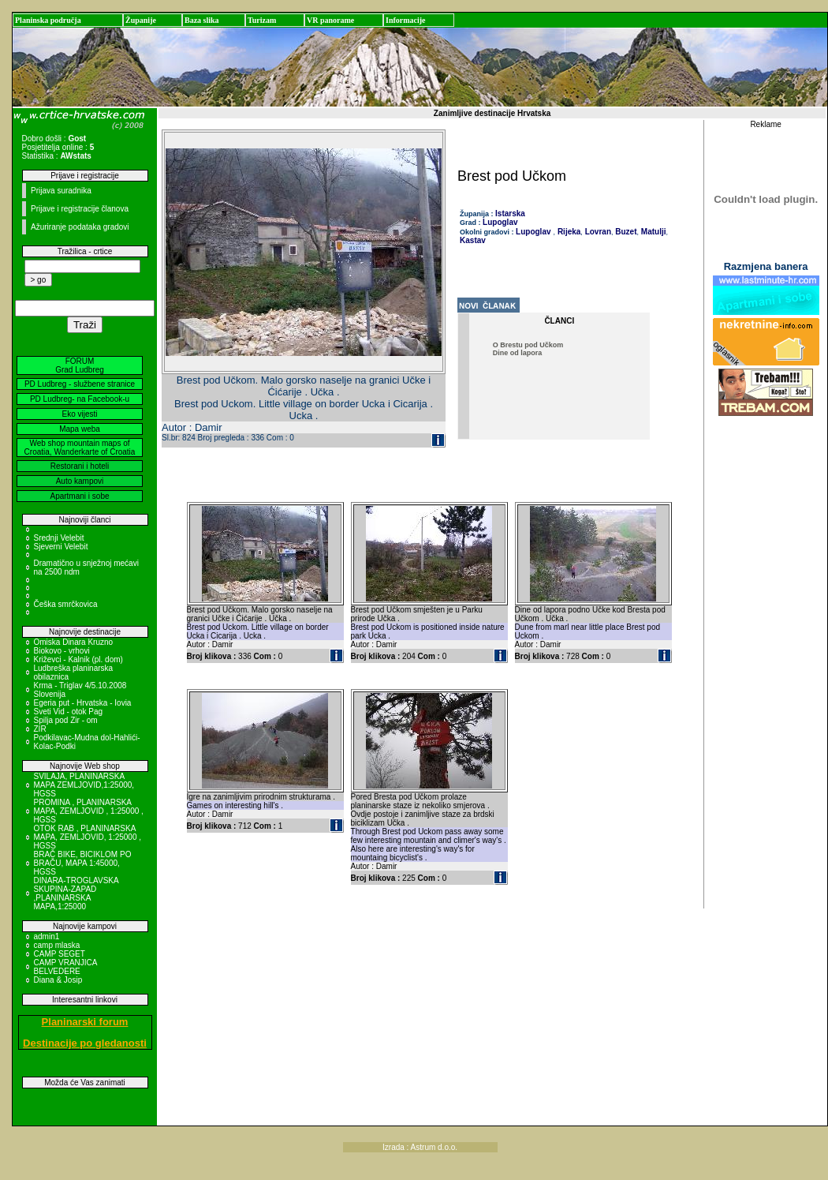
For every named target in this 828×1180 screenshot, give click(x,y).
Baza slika (202, 20)
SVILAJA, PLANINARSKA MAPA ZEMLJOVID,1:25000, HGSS (84, 785)
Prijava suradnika (61, 190)
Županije (140, 20)
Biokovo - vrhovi (62, 650)
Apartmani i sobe (79, 496)
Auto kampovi (80, 481)
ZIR (40, 729)
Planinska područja (48, 20)
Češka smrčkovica (66, 604)
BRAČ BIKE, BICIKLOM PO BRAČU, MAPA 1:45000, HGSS (83, 863)
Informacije (406, 20)
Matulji (652, 231)
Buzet (625, 231)
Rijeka (567, 231)
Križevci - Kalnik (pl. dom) (78, 659)
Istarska (510, 213)
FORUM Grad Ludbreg (79, 365)
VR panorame (330, 20)
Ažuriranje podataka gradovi (80, 227)
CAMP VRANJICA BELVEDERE (65, 967)
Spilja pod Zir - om (66, 720)
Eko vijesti (79, 414)
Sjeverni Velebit (61, 546)
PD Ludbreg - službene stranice (79, 384)
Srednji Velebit (59, 538)
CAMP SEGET (59, 954)
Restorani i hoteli (79, 466)
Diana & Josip (58, 980)
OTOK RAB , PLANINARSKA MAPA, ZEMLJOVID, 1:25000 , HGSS (88, 837)
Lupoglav (500, 222)
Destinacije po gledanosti (85, 1043)
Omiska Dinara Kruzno (74, 642)
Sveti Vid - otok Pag (68, 711)
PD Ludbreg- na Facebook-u (79, 399)
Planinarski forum (85, 1022)
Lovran (597, 231)
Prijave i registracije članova (80, 208)
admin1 (47, 936)
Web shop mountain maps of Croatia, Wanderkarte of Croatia (80, 447)
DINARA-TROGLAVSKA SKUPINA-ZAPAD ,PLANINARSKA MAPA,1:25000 (76, 893)
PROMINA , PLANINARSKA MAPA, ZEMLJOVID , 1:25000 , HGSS (89, 811)
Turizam (262, 20)
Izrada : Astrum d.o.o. (419, 1147)
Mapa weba (79, 429)
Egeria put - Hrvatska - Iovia (83, 703)
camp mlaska (57, 945)
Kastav (473, 240)
